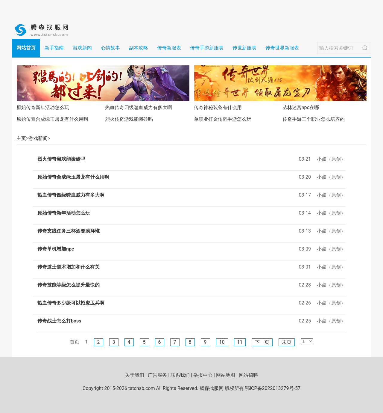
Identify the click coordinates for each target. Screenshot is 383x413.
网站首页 (26, 48)
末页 (286, 342)
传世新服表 (244, 48)
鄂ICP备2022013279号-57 (272, 388)
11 (240, 342)
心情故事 (110, 48)
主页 (21, 138)
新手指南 (54, 48)
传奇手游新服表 (207, 48)
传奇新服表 (169, 48)
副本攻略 (138, 48)
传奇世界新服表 (282, 48)
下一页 (262, 342)
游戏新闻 (82, 48)
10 (222, 342)
